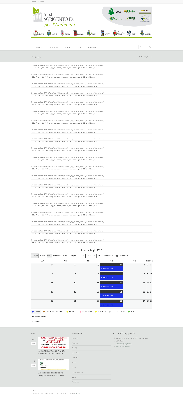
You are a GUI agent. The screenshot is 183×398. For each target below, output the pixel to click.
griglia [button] (35, 256)
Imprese (67, 47)
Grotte (74, 367)
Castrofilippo (76, 353)
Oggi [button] (116, 255)
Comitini (74, 358)
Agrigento (75, 338)
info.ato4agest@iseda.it (124, 344)
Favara (74, 363)
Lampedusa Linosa (78, 372)
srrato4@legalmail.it (123, 346)
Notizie (79, 47)
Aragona (75, 343)
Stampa (35, 322)
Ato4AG (74, 348)
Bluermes (79, 393)
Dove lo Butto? (53, 47)
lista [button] (42, 256)
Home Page (38, 47)
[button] (108, 256)
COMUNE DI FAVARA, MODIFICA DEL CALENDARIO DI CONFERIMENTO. (51, 352)
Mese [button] (49, 255)
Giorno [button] (66, 255)
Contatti (34, 1)
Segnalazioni (92, 47)
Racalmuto (75, 382)
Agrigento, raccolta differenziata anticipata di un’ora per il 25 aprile (51, 374)
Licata (74, 377)
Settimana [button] (57, 255)
